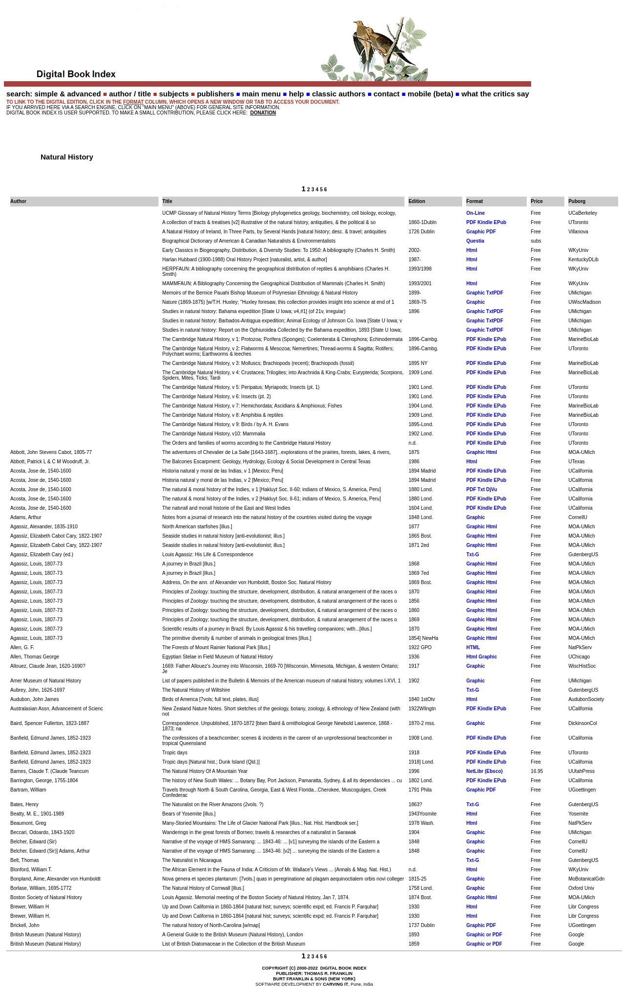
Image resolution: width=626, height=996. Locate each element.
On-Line (475, 213)
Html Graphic (481, 656)
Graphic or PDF (484, 934)
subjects (174, 94)
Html (471, 250)
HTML (473, 647)
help (296, 94)
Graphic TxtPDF (484, 292)
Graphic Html (481, 452)
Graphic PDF (481, 231)
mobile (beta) (430, 94)
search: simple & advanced (53, 94)
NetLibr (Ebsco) (484, 771)
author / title (130, 94)
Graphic (475, 302)
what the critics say (495, 94)
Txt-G (472, 554)
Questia (475, 241)
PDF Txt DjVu (481, 489)
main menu (261, 94)
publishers (215, 94)
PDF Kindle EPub (486, 222)
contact (387, 94)
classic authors (338, 94)
